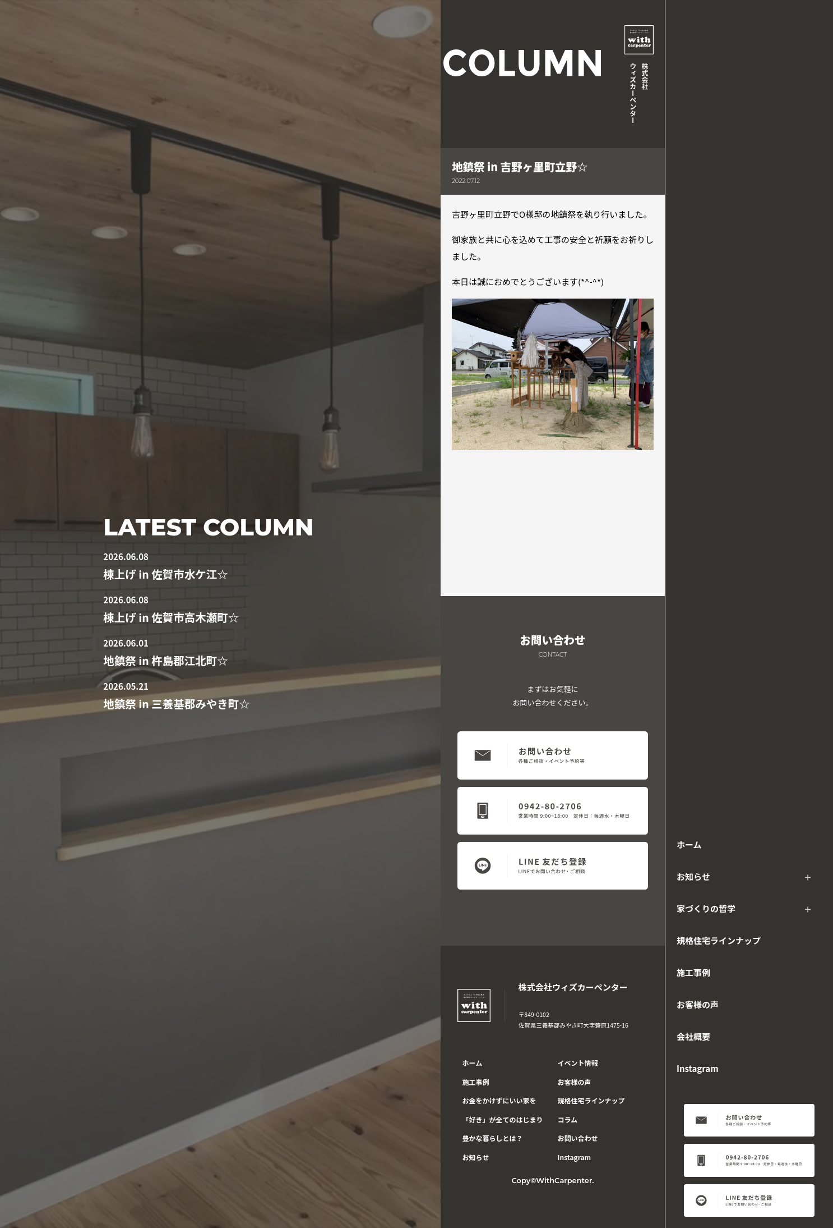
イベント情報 (578, 1062)
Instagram (698, 1068)
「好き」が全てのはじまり (502, 1119)
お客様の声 (698, 1004)
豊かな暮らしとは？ (492, 1138)
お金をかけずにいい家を (499, 1100)
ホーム (689, 844)
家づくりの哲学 (706, 908)
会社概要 (693, 1036)
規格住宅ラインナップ (719, 940)
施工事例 (693, 972)
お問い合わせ (578, 1138)
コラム (568, 1119)
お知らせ (693, 876)
